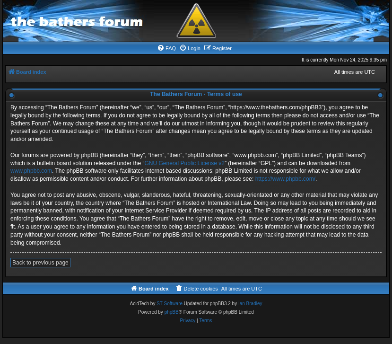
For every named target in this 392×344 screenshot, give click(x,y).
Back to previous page (40, 262)
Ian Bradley (250, 303)
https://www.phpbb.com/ (285, 179)
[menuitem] (166, 48)
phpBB (172, 312)
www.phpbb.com (31, 171)
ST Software (170, 303)
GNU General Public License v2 (185, 163)
